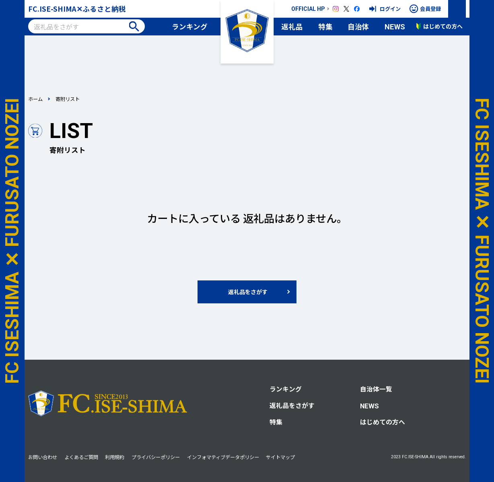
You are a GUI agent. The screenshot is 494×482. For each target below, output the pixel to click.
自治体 (358, 26)
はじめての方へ (382, 421)
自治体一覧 (376, 388)
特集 (325, 26)
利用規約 (114, 457)
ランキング (190, 26)
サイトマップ (280, 457)
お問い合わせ (42, 457)
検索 (134, 26)
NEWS (395, 27)
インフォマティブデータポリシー (223, 457)
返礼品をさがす (292, 405)
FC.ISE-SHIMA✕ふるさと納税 (77, 9)
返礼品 (292, 26)
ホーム (35, 99)
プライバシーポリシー (156, 457)
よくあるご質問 (81, 457)
